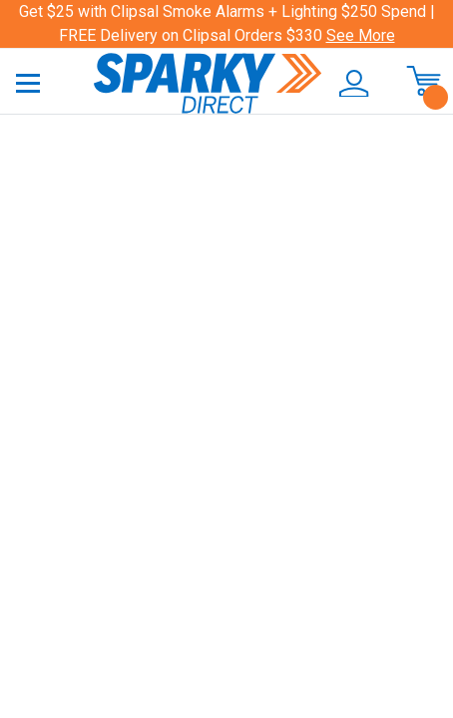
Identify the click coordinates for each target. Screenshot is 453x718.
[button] (350, 84)
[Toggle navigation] (28, 82)
